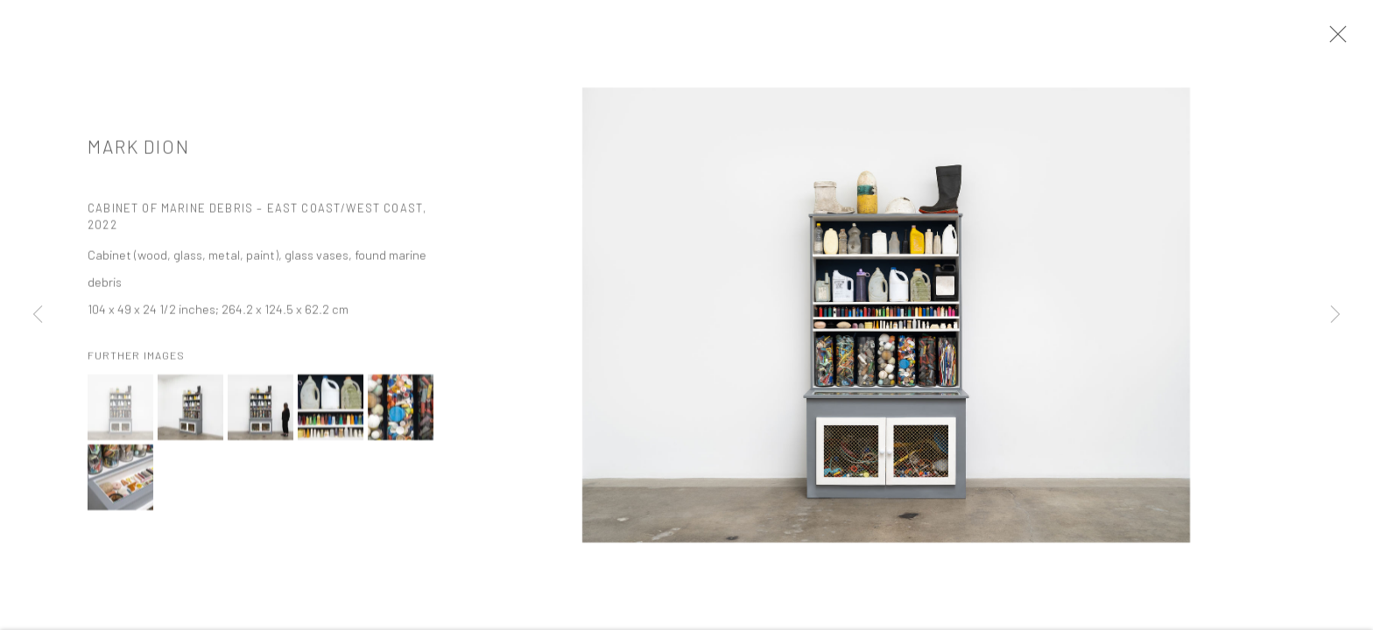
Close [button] (1334, 39)
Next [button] (1335, 315)
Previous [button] (37, 315)
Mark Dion (139, 153)
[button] (120, 413)
